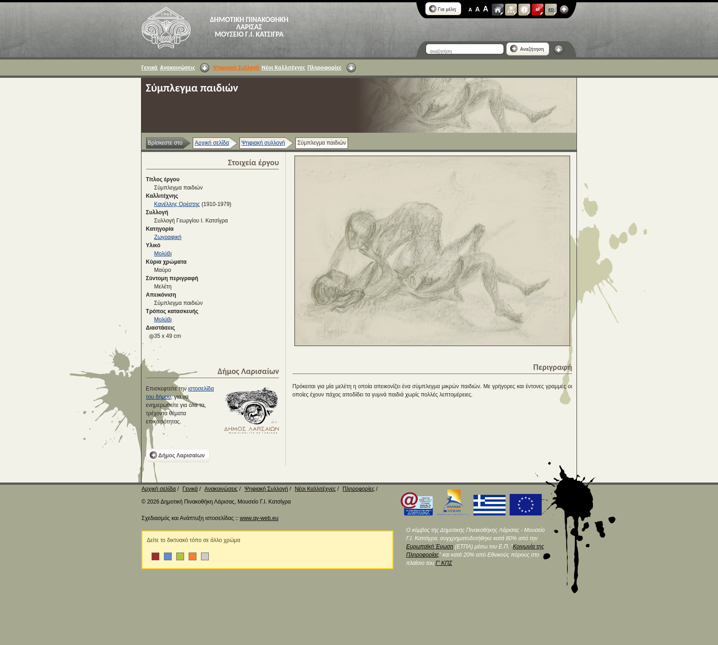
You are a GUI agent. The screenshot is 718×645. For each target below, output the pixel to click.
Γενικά (149, 67)
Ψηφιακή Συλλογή (236, 67)
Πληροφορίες (324, 67)
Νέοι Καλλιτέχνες (283, 67)
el (537, 9)
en (551, 9)
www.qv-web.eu (259, 518)
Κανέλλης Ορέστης (177, 204)
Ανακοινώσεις (177, 67)
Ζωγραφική (168, 237)
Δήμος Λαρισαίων (177, 455)
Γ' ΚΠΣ (443, 563)
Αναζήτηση (527, 48)
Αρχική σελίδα (212, 143)
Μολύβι (163, 253)
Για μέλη (442, 8)
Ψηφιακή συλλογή (263, 143)
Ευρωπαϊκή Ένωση (429, 546)
